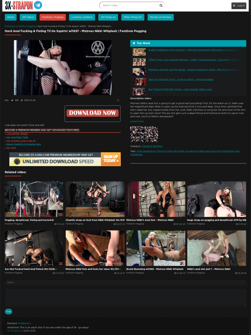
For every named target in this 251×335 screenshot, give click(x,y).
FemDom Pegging (26, 26)
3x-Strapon (13, 331)
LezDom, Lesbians (82, 17)
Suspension (191, 151)
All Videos (28, 17)
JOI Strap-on (108, 17)
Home (10, 17)
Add (8, 311)
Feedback (23, 323)
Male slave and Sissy (210, 151)
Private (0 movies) (160, 17)
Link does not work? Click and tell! (24, 125)
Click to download (93, 113)
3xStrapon (10, 26)
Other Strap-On (133, 17)
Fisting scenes (165, 151)
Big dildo (179, 151)
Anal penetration (146, 151)
